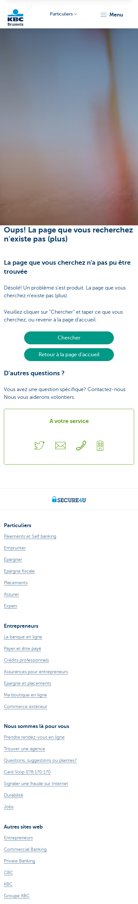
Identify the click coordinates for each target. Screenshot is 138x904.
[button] (111, 15)
